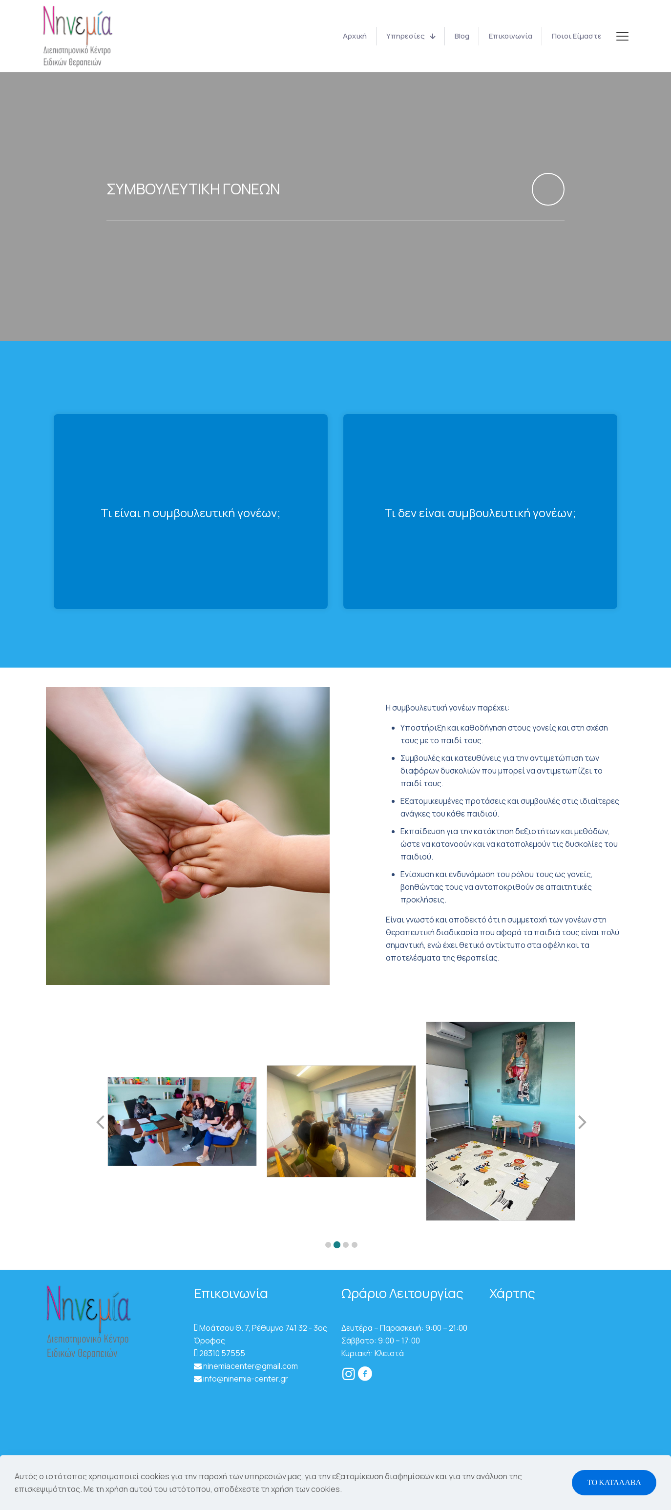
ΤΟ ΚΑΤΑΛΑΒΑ (614, 1482)
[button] (328, 1248)
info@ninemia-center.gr (245, 1382)
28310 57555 (222, 1356)
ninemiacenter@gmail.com (250, 1369)
